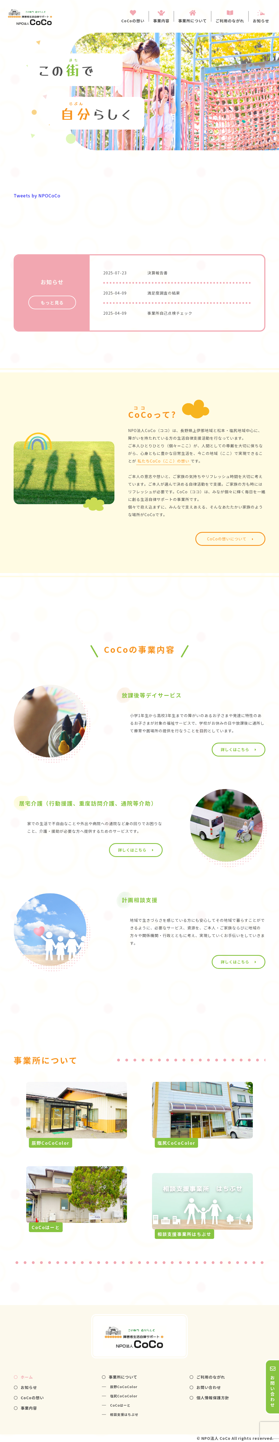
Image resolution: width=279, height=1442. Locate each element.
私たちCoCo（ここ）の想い (163, 461)
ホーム (23, 1377)
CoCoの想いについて (230, 538)
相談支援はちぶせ (124, 1414)
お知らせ (25, 1387)
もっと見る (52, 302)
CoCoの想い (29, 1397)
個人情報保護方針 (209, 1397)
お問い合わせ (205, 1387)
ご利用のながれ (207, 1377)
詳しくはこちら (238, 749)
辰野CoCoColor (123, 1386)
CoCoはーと (120, 1405)
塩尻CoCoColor (123, 1396)
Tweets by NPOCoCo (37, 195)
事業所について (119, 1377)
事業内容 (25, 1408)
